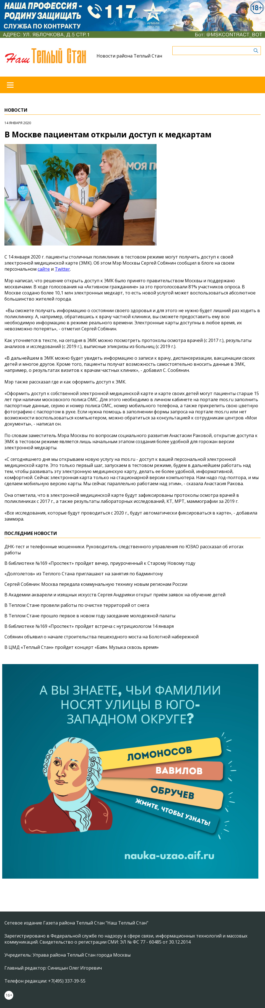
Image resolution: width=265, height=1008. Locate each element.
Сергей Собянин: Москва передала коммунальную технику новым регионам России (95, 584)
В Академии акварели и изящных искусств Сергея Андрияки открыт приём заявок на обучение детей (114, 595)
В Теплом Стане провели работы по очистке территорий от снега (76, 605)
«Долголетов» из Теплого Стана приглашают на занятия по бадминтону (83, 574)
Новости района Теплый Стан (129, 56)
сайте (44, 269)
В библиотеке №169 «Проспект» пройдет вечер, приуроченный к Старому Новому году (99, 563)
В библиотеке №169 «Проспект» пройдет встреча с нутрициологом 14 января (89, 626)
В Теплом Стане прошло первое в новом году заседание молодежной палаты (89, 616)
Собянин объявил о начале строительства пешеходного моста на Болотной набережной (101, 637)
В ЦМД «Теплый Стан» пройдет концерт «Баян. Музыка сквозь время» (81, 647)
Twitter (62, 269)
